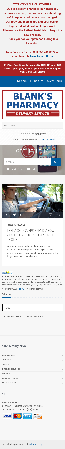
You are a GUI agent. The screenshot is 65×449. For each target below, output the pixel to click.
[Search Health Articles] (27, 161)
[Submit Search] (56, 162)
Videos (33, 169)
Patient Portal (9, 355)
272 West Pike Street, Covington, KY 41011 (25, 65)
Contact (6, 374)
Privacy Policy (9, 383)
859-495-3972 (46, 52)
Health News (15, 169)
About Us (6, 360)
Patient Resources (29, 139)
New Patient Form (41, 56)
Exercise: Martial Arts (34, 316)
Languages (22, 81)
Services (6, 364)
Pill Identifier (36, 81)
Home (15, 139)
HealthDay (22, 289)
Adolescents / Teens (12, 316)
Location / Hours (54, 81)
